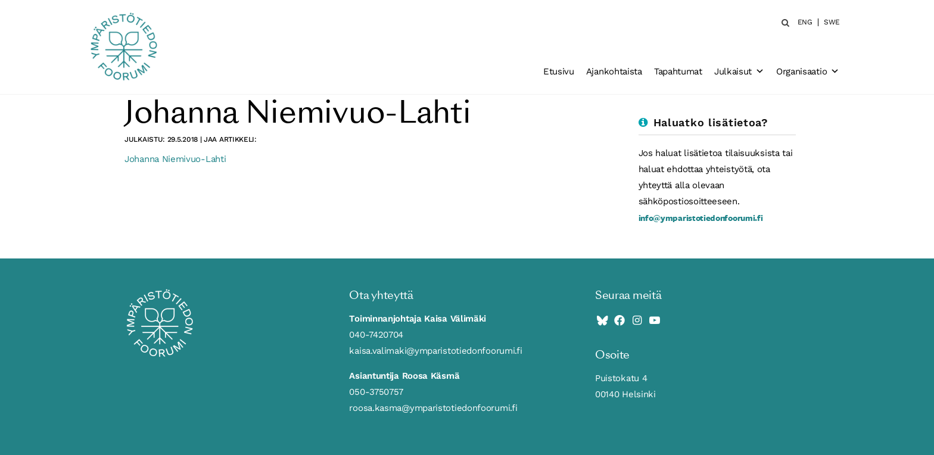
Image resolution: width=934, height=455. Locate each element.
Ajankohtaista (614, 71)
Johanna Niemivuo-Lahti (175, 159)
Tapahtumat (678, 71)
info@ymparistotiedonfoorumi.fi (701, 217)
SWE (832, 22)
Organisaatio (807, 71)
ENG (805, 22)
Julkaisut (739, 71)
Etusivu (558, 71)
